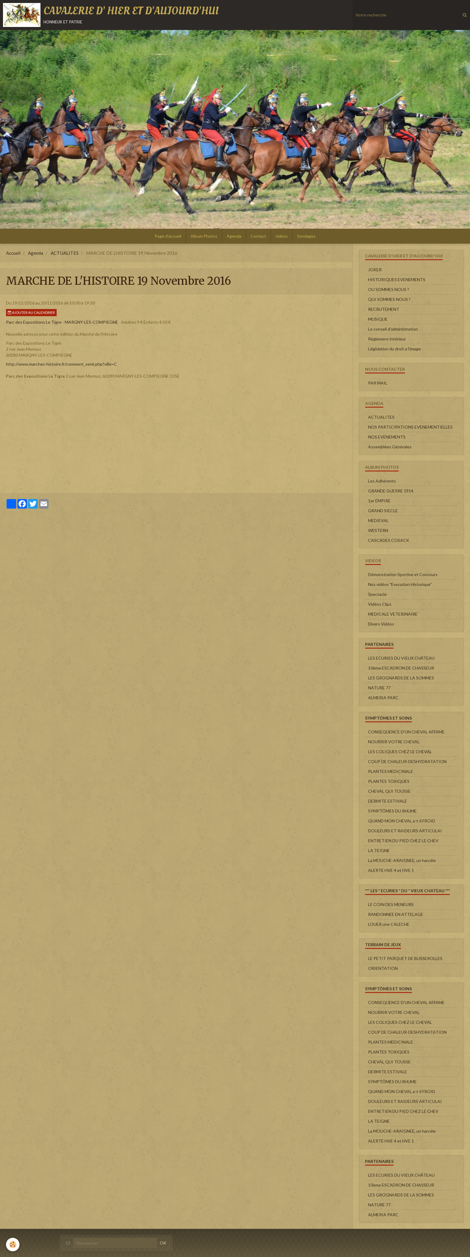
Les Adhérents (382, 480)
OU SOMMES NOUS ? (388, 289)
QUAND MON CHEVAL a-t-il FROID (401, 820)
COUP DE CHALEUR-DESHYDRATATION (407, 761)
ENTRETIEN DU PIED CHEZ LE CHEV (403, 840)
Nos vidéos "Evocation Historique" (400, 584)
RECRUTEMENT (383, 309)
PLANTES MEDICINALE (390, 771)
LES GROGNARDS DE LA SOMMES (401, 677)
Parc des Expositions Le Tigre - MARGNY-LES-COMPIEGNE (62, 322)
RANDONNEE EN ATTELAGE (395, 914)
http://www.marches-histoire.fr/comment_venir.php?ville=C (61, 364)
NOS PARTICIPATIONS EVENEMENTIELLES (410, 426)
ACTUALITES (65, 253)
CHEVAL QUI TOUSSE (389, 791)
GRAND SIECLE (383, 510)
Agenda (234, 236)
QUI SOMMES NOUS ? (389, 299)
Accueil (13, 253)
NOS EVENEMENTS (387, 436)
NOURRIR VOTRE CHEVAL (394, 741)
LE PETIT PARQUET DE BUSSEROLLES (405, 958)
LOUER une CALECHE (388, 924)
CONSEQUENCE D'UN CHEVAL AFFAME (406, 731)
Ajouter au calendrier (31, 312)
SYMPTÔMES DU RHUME (392, 810)
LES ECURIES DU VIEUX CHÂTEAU (401, 658)
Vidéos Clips (379, 604)
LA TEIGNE (379, 850)
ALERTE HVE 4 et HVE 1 (391, 870)
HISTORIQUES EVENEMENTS (396, 279)
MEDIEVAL (378, 520)
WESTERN (378, 530)
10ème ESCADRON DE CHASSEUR (401, 667)
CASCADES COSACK (388, 540)
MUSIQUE (378, 319)
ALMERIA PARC (383, 697)
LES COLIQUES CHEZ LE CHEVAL (400, 751)
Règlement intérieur (387, 338)
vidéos (281, 236)
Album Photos (204, 236)
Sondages (306, 236)
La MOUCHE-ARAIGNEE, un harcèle (402, 860)
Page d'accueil (168, 236)
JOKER (375, 269)
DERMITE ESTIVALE (387, 801)
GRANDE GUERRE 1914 (390, 490)
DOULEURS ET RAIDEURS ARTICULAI (405, 830)
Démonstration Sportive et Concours (403, 574)
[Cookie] (12, 1244)
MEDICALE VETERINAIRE (393, 614)
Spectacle (377, 594)
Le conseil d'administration (393, 328)
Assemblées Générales (390, 446)
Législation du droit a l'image (394, 348)
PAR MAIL (377, 382)
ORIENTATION (383, 968)
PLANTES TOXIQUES (388, 781)
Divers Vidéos (381, 623)
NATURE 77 (379, 687)
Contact (258, 236)
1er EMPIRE (379, 500)
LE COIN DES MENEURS (391, 904)
